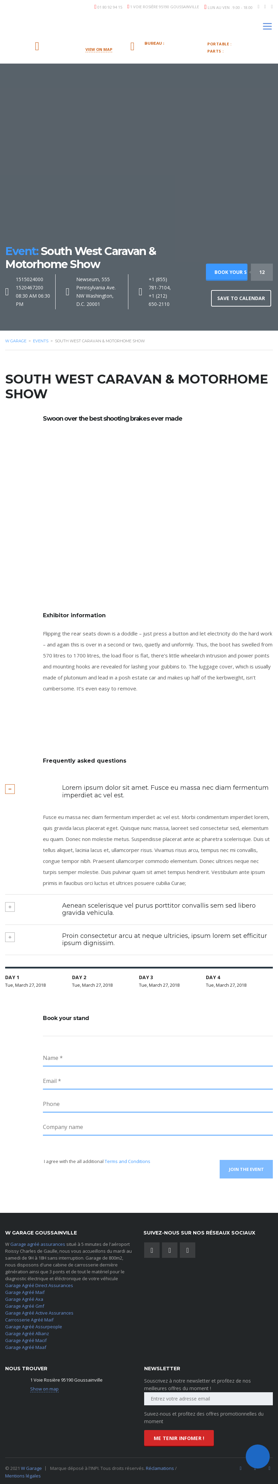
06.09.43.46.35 (253, 44)
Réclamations (160, 1466)
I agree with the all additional (96, 1161)
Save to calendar (241, 298)
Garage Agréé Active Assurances (39, 1311)
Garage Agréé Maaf (25, 1345)
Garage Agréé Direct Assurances (39, 1283)
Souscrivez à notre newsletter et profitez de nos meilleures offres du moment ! (197, 1382)
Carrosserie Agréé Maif (29, 1318)
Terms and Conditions (127, 1161)
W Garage (31, 1466)
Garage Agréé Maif (25, 1290)
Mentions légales (23, 1474)
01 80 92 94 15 (109, 7)
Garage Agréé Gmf (24, 1304)
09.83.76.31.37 (169, 49)
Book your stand (231, 272)
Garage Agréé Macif (26, 1338)
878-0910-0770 (246, 51)
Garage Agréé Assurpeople (33, 1324)
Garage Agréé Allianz (27, 1331)
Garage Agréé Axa (24, 1297)
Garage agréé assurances (37, 1242)
